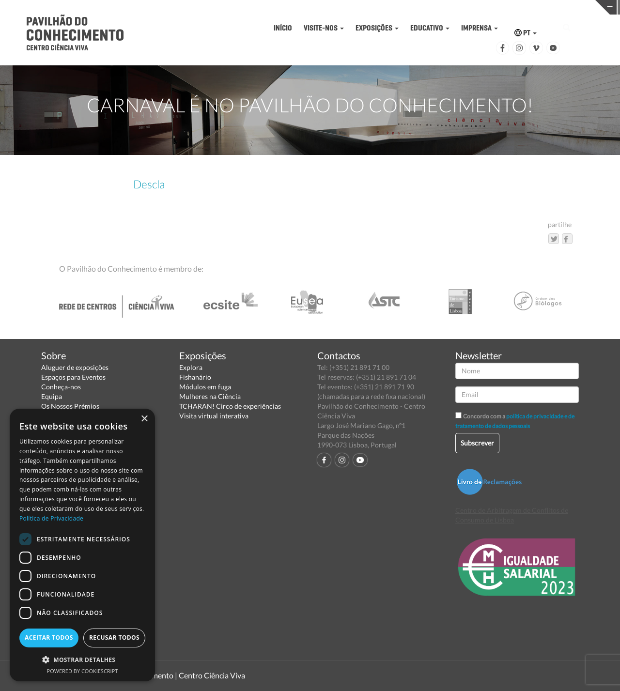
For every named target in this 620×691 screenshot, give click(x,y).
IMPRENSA (479, 28)
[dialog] (82, 545)
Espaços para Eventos (73, 377)
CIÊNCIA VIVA (418, 6)
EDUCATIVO (430, 28)
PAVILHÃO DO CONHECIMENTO (284, 7)
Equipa (51, 396)
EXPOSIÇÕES (377, 28)
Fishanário (195, 377)
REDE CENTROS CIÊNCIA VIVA (552, 6)
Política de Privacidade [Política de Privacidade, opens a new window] (51, 518)
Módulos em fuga (205, 387)
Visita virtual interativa (213, 416)
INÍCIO (283, 28)
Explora (190, 367)
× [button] (144, 419)
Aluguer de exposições (74, 367)
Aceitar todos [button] (49, 637)
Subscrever (477, 443)
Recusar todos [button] (114, 637)
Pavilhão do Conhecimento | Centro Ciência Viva (164, 675)
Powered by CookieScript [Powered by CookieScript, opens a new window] (82, 671)
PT (525, 33)
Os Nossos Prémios (70, 406)
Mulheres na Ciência (210, 396)
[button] (82, 659)
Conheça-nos (61, 387)
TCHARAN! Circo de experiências (230, 406)
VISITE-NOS (324, 28)
